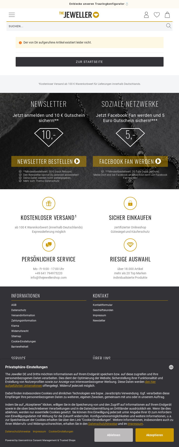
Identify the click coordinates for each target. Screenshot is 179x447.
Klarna (15, 325)
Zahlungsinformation (23, 320)
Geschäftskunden (103, 310)
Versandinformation (23, 315)
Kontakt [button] (101, 296)
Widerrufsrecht (19, 331)
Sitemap (16, 336)
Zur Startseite (89, 62)
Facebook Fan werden (130, 161)
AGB (13, 304)
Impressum (99, 315)
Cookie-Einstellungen (23, 341)
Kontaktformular (102, 304)
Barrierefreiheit (19, 346)
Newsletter (99, 320)
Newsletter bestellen (48, 161)
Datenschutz (52, 180)
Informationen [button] (25, 296)
